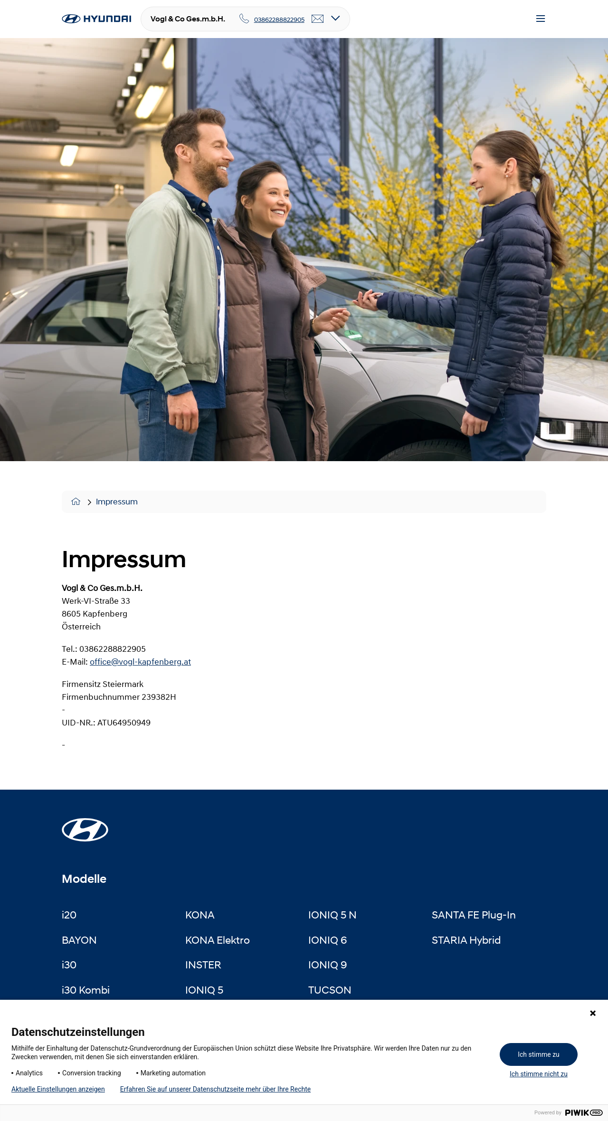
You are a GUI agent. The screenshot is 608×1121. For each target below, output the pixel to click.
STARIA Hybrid (466, 940)
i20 (69, 914)
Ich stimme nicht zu (539, 1074)
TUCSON (330, 990)
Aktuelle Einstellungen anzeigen (58, 1089)
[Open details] (335, 18)
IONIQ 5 (204, 990)
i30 (69, 964)
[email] (318, 19)
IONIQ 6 (327, 940)
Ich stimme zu (539, 1054)
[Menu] (540, 19)
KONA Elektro (217, 940)
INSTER (203, 964)
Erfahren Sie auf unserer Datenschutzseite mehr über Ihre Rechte (215, 1089)
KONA (200, 914)
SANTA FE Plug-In (474, 914)
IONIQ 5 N (332, 914)
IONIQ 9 (327, 964)
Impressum (117, 501)
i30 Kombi (86, 990)
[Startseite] (85, 824)
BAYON (79, 940)
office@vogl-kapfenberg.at (140, 662)
